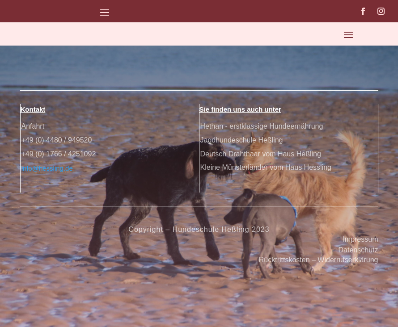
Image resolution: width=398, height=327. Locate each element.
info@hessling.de (47, 168)
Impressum (360, 239)
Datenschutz (358, 250)
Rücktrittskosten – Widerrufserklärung (318, 260)
